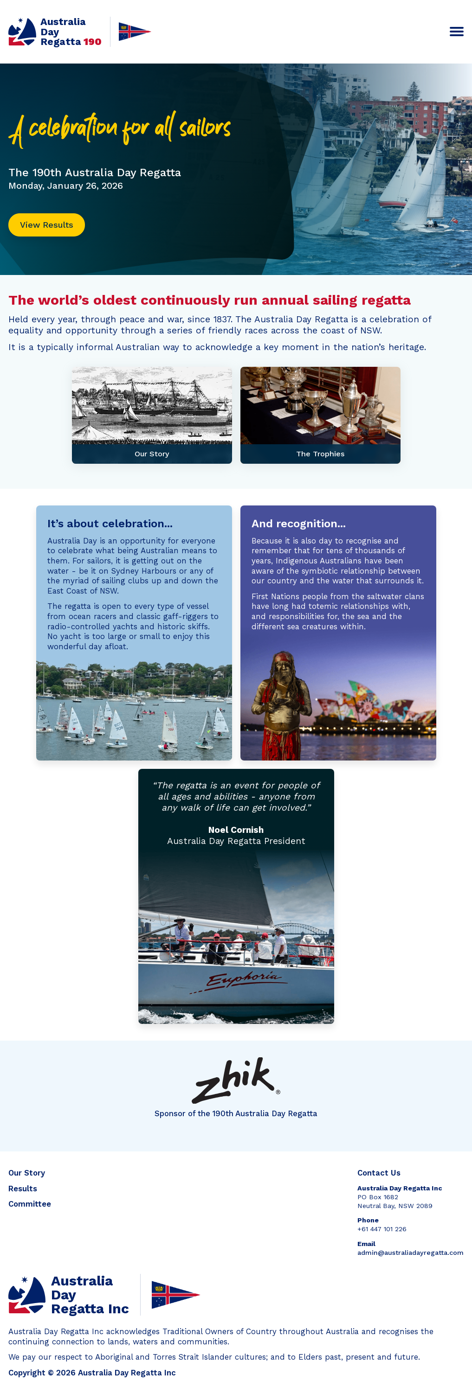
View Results (46, 225)
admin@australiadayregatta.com (410, 1252)
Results (22, 1188)
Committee (29, 1203)
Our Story (26, 1172)
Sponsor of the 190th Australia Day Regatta (236, 1087)
